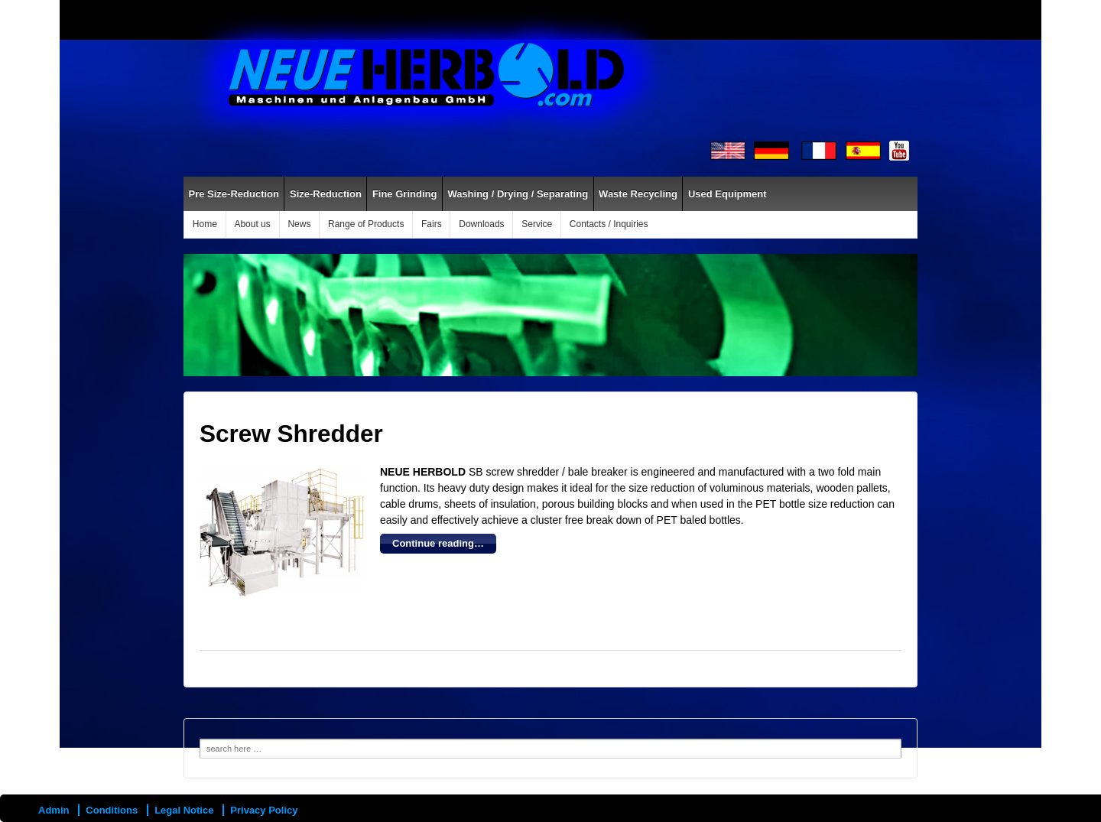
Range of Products (366, 224)
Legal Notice (183, 810)
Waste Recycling (638, 194)
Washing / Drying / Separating (517, 194)
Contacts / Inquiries (609, 224)
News (298, 224)
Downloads (481, 224)
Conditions (112, 810)
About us (252, 224)
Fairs (431, 224)
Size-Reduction (326, 194)
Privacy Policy (263, 810)
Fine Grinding (404, 194)
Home (205, 224)
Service (536, 224)
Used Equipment (727, 194)
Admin (53, 810)
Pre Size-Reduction (234, 194)
